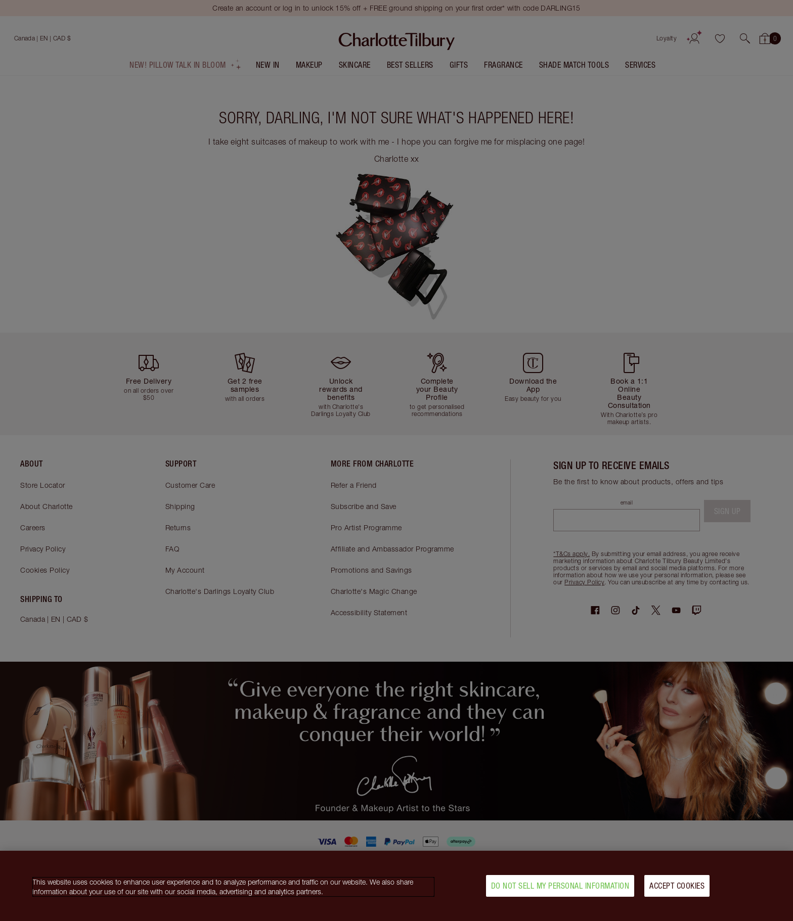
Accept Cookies (676, 892)
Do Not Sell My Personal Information (560, 892)
